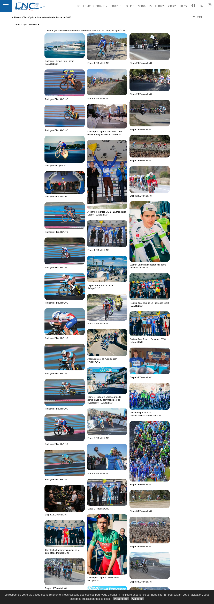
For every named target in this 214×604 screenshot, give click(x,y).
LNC (77, 6)
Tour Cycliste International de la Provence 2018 (47, 17)
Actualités (145, 6)
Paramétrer (120, 598)
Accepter (137, 598)
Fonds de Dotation (95, 6)
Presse (184, 6)
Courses (116, 6)
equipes (129, 6)
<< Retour (197, 17)
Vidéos (172, 6)
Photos (160, 6)
